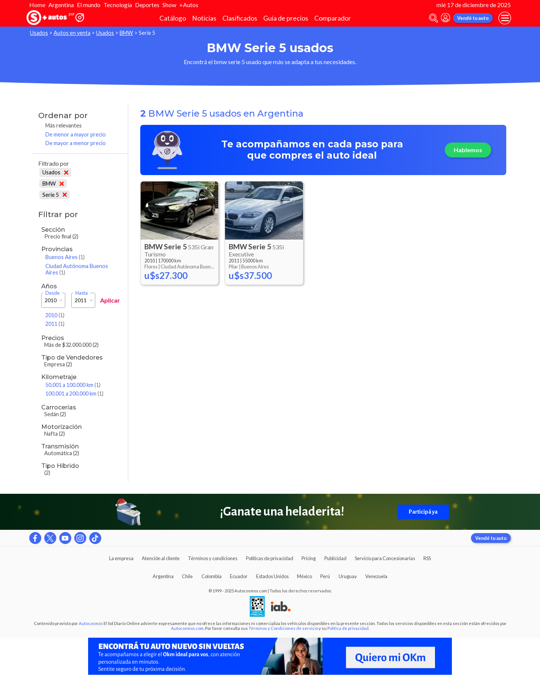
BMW (126, 33)
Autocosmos (91, 623)
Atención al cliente (161, 558)
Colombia (211, 576)
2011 (54, 324)
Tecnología (118, 4)
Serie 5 (54, 195)
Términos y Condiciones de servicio (283, 628)
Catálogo (172, 18)
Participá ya (423, 512)
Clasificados (239, 18)
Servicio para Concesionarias (385, 558)
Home (37, 4)
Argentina (61, 4)
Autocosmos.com (187, 628)
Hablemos (468, 149)
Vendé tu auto (473, 18)
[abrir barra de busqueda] (433, 18)
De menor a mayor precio (75, 134)
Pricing (309, 558)
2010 (54, 315)
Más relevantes (63, 125)
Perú (325, 576)
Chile (187, 576)
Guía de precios (285, 18)
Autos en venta (72, 33)
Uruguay (348, 576)
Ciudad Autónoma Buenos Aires (76, 269)
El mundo (88, 4)
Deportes (147, 4)
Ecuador (239, 576)
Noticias (204, 18)
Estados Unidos (272, 576)
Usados (39, 33)
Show (169, 4)
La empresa (121, 558)
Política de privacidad (348, 628)
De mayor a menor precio (75, 143)
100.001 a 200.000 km (74, 393)
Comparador (332, 18)
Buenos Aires (65, 257)
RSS (427, 558)
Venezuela (376, 576)
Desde (52, 293)
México (304, 576)
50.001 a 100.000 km (72, 385)
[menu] (504, 18)
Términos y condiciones (212, 558)
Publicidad (335, 558)
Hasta (81, 293)
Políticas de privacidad (269, 558)
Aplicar (110, 300)
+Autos (188, 4)
